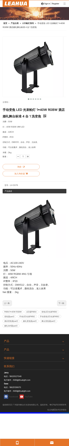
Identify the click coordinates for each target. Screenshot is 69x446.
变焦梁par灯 (9, 316)
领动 (64, 410)
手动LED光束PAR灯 (27, 316)
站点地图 (51, 410)
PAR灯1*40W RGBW (13, 312)
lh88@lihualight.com (21, 380)
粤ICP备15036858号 (57, 405)
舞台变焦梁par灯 (48, 321)
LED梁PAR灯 (31, 312)
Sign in (47, 3)
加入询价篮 (21, 173)
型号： (7, 185)
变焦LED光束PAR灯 (49, 312)
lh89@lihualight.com (21, 391)
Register (55, 3)
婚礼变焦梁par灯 (30, 321)
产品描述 (8, 191)
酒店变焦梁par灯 (11, 321)
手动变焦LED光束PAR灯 (49, 316)
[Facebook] (11, 396)
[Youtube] (27, 396)
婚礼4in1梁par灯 (11, 326)
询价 (21, 166)
